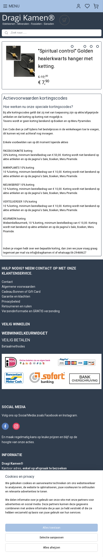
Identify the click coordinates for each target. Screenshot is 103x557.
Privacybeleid (11, 301)
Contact (7, 282)
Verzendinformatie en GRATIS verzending (31, 311)
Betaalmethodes (13, 346)
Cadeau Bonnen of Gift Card (21, 291)
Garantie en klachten (16, 296)
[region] (51, 499)
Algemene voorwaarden (18, 286)
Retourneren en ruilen (17, 306)
